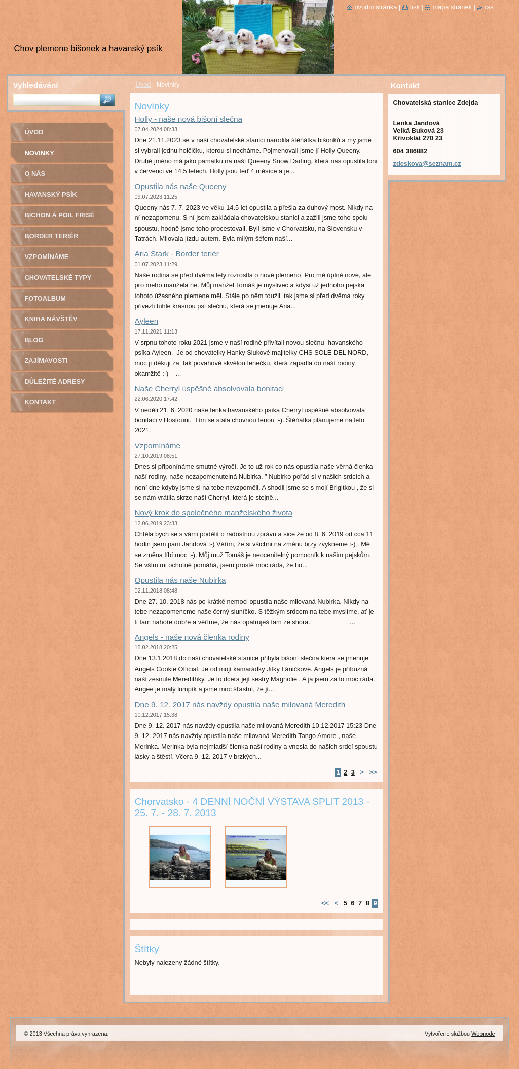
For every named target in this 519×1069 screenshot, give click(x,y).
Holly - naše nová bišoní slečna (189, 119)
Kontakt (40, 402)
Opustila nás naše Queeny (181, 186)
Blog (34, 340)
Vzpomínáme (158, 445)
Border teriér (52, 236)
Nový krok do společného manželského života (214, 512)
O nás (35, 173)
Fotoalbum (45, 298)
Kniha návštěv (51, 319)
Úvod (143, 84)
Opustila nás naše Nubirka (180, 580)
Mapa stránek (452, 7)
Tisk (415, 7)
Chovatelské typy (58, 277)
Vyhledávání (35, 85)
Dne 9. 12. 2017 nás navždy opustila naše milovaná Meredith (240, 704)
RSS (489, 7)
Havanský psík (51, 194)
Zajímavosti (46, 360)
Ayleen (147, 321)
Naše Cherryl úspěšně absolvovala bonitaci (209, 388)
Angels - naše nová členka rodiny (192, 637)
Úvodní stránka (375, 7)
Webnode (483, 1033)
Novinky (39, 153)
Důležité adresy (55, 381)
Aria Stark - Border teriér (177, 253)
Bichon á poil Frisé (60, 215)
